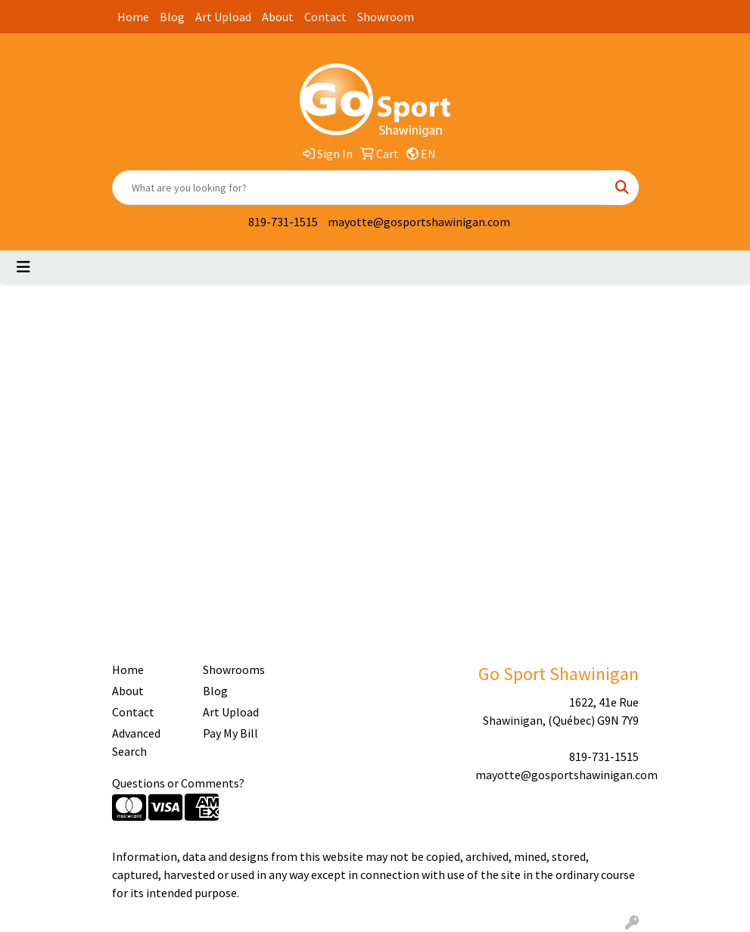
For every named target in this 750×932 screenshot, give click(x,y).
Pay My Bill (230, 733)
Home (133, 16)
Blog (172, 16)
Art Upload (223, 16)
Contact (325, 16)
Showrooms (234, 669)
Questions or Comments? (178, 783)
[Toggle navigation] (23, 267)
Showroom (385, 16)
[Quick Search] (359, 187)
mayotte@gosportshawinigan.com (419, 221)
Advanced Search (136, 742)
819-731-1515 (283, 221)
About (278, 16)
